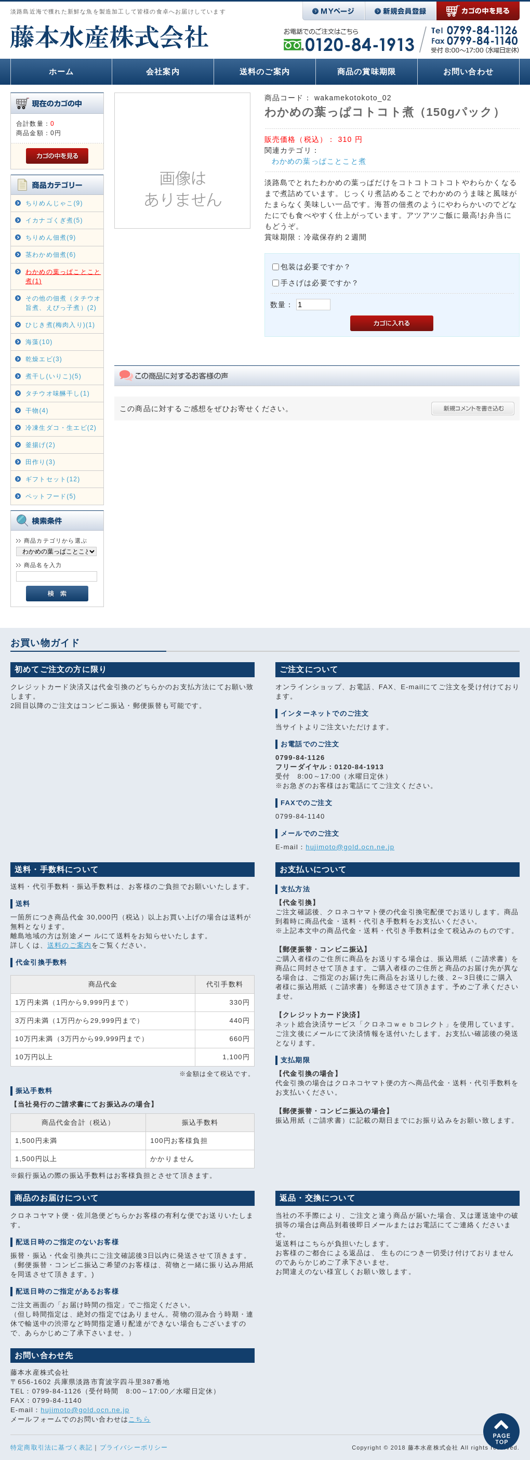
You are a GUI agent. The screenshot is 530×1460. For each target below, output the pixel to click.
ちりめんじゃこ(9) (54, 203)
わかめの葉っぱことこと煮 (319, 161)
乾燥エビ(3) (43, 359)
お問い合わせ (468, 71)
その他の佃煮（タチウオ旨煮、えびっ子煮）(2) (63, 303)
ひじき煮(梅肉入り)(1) (60, 324)
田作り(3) (40, 462)
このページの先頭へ (501, 1431)
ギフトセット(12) (52, 479)
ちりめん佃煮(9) (50, 237)
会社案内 (163, 71)
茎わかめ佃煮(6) (50, 254)
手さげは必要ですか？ (320, 283)
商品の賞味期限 (366, 71)
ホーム (61, 71)
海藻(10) (39, 342)
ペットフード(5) (50, 496)
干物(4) (37, 410)
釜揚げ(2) (40, 445)
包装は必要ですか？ (316, 266)
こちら (139, 1419)
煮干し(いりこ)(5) (53, 376)
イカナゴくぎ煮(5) (54, 220)
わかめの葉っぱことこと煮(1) (63, 276)
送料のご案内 (265, 71)
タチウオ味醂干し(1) (57, 393)
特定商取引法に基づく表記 (51, 1447)
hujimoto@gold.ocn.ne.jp (350, 847)
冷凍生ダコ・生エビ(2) (61, 427)
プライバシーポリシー (134, 1447)
